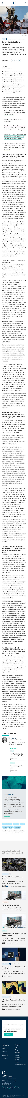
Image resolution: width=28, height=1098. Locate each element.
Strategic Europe (15, 963)
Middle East (17, 827)
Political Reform (7, 823)
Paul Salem (5, 66)
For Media (17, 1062)
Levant (22, 823)
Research (5, 1045)
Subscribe (8, 1034)
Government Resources (20, 1064)
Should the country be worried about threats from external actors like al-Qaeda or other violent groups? (15, 137)
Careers (17, 1059)
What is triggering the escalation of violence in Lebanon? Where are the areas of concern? (14, 112)
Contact (17, 1055)
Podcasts (17, 1052)
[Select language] (5, 61)
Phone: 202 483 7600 (6, 1083)
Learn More (7, 815)
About (4, 1051)
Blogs (16, 1050)
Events (17, 1047)
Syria (10, 827)
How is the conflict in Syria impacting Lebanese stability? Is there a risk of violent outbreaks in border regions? (15, 128)
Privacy (16, 1061)
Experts (5, 1055)
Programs (18, 1045)
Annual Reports (18, 1057)
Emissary (13, 873)
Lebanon (5, 827)
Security (16, 823)
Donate (4, 1058)
